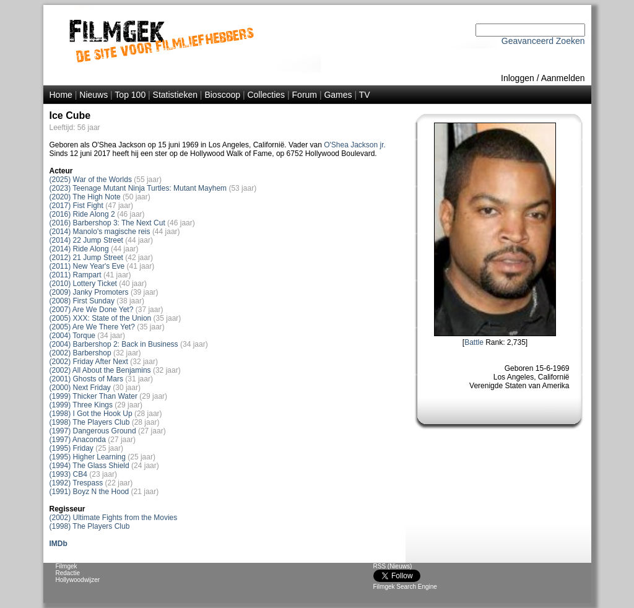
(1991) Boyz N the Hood (89, 491)
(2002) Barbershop (80, 353)
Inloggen (517, 78)
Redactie (68, 573)
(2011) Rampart (76, 275)
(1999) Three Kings (81, 405)
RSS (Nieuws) (392, 566)
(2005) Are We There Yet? (92, 327)
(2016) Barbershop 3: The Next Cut (107, 223)
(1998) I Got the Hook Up (91, 413)
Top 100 (130, 95)
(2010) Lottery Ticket (83, 283)
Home (61, 95)
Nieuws (93, 95)
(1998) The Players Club (90, 422)
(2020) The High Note (85, 197)
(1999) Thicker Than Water (94, 396)
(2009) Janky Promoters (89, 292)
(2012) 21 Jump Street (86, 257)
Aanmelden (563, 78)
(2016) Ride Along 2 (82, 214)
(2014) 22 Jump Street (86, 240)
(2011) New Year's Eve (87, 266)
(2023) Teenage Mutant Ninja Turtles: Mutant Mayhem (138, 188)
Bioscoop (222, 95)
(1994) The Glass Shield (89, 465)
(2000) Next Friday (80, 387)
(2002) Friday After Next (89, 361)
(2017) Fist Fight (76, 205)
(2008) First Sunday (82, 301)
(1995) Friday (71, 448)
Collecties (266, 95)
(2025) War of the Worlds (91, 179)
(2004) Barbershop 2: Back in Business (114, 344)
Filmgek (66, 566)
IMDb (58, 543)
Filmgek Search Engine (405, 586)
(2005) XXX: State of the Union (101, 318)
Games (338, 95)
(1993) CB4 (68, 474)
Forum (304, 95)
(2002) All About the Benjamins (100, 370)
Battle (474, 342)
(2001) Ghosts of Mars (86, 379)
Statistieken (175, 95)
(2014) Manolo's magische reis (100, 231)
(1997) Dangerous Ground (93, 431)
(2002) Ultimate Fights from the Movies (114, 517)
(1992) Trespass (76, 483)
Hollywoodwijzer (78, 579)
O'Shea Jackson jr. (355, 145)
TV (364, 95)
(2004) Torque (73, 335)
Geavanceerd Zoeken (543, 41)
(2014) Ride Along (79, 249)
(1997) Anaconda (78, 439)
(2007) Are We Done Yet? (92, 309)
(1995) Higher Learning (88, 457)
